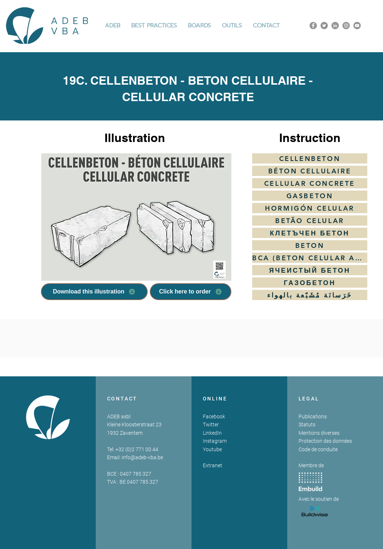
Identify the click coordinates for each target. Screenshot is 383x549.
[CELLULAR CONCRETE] (309, 183)
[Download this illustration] (94, 291)
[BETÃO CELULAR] (309, 220)
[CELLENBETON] (309, 158)
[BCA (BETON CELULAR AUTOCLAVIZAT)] (309, 258)
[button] (154, 25)
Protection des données (325, 441)
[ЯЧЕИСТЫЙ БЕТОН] (309, 270)
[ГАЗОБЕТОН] (309, 282)
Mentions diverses (319, 433)
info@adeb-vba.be (142, 457)
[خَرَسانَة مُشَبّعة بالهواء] (309, 295)
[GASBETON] (309, 196)
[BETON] (309, 245)
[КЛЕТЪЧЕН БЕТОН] (309, 233)
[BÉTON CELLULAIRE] (309, 171)
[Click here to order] (190, 291)
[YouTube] (357, 25)
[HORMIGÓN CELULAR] (309, 208)
